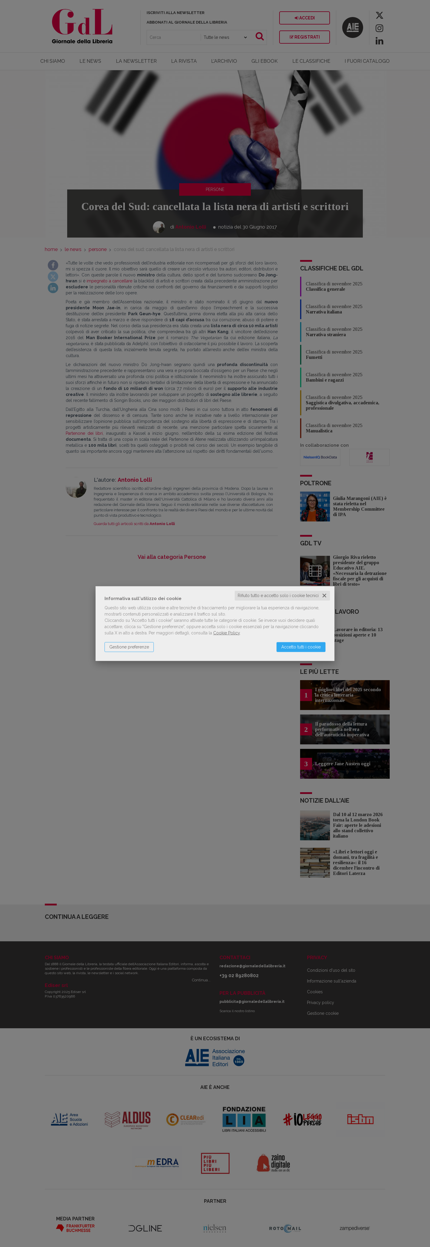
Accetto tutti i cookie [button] (301, 647)
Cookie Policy (226, 633)
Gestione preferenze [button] (129, 647)
